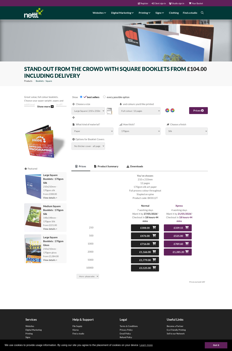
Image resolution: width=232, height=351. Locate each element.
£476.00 (145, 232)
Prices (198, 107)
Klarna (75, 326)
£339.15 (178, 224)
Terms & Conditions (129, 322)
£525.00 (178, 232)
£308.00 (145, 224)
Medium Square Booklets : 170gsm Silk (53, 206)
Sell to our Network (176, 330)
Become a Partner (175, 322)
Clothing (174, 12)
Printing (145, 12)
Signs (160, 12)
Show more (45, 103)
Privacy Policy (126, 326)
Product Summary (106, 162)
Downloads (135, 162)
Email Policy (125, 330)
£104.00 (197, 65)
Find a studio (190, 12)
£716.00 (145, 240)
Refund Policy (126, 334)
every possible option (118, 93)
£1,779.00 (145, 256)
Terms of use (125, 337)
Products (28, 77)
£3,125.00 (145, 264)
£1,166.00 (145, 248)
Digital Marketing (123, 12)
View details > (50, 194)
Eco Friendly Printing (176, 326)
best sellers (93, 93)
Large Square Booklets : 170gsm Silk (53, 175)
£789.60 (178, 240)
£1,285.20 (178, 248)
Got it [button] (216, 345)
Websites (100, 12)
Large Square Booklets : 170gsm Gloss (53, 237)
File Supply (77, 322)
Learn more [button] (146, 345)
